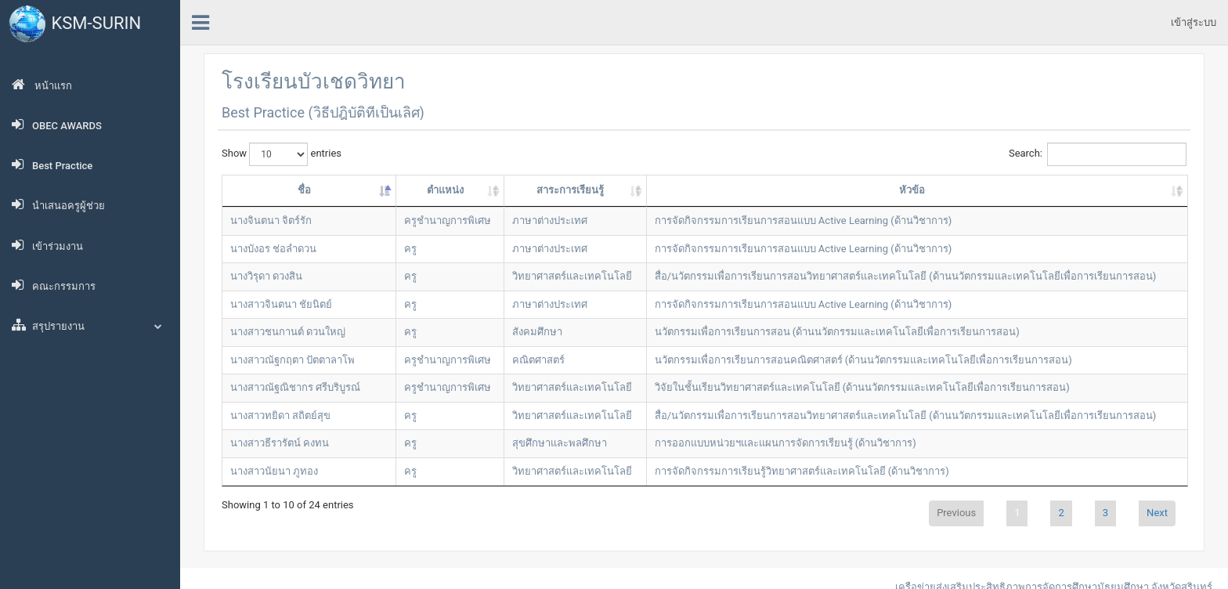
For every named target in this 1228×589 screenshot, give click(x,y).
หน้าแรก (42, 85)
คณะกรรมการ (54, 285)
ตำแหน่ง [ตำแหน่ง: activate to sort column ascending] (445, 190)
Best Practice (52, 164)
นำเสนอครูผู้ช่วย (58, 204)
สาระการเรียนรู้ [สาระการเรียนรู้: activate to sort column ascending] (570, 190)
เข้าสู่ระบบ (1193, 22)
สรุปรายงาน (90, 325)
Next (1157, 513)
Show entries (281, 154)
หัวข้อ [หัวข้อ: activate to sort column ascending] (912, 190)
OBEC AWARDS (57, 124)
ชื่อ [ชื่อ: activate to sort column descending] (304, 190)
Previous (956, 513)
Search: (1097, 154)
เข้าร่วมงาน (47, 245)
